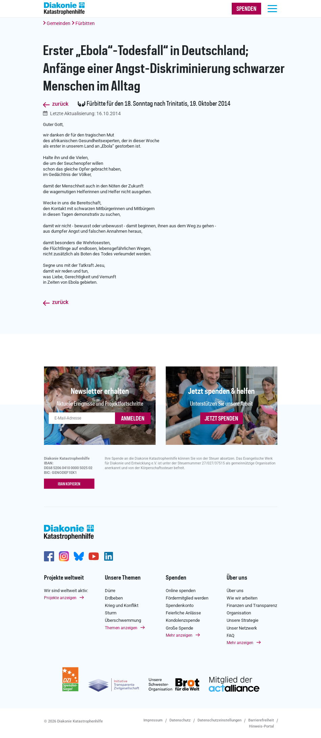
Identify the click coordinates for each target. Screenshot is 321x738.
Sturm (110, 612)
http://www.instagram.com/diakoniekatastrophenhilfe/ (64, 556)
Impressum (153, 719)
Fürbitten (85, 23)
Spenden (176, 577)
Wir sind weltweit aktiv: (66, 589)
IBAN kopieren (69, 484)
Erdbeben (114, 597)
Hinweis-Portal (261, 725)
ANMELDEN (132, 419)
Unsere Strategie (242, 619)
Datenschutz (180, 719)
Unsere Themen (123, 577)
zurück (60, 104)
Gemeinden (58, 23)
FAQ (230, 634)
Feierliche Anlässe (183, 612)
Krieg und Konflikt (121, 604)
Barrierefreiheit (261, 719)
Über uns (237, 577)
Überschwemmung (123, 619)
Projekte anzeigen (60, 597)
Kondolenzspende (183, 619)
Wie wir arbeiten (242, 597)
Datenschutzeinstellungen (220, 719)
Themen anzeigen (121, 627)
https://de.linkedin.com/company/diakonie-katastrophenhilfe (109, 556)
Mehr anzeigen (179, 634)
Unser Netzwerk (242, 627)
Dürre (110, 589)
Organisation (239, 612)
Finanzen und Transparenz (252, 604)
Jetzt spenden (221, 419)
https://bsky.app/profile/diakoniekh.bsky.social (79, 556)
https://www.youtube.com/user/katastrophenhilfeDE (94, 556)
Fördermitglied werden (187, 597)
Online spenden (181, 589)
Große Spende (179, 627)
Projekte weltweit (64, 577)
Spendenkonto (179, 604)
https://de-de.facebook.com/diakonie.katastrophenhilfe (49, 556)
